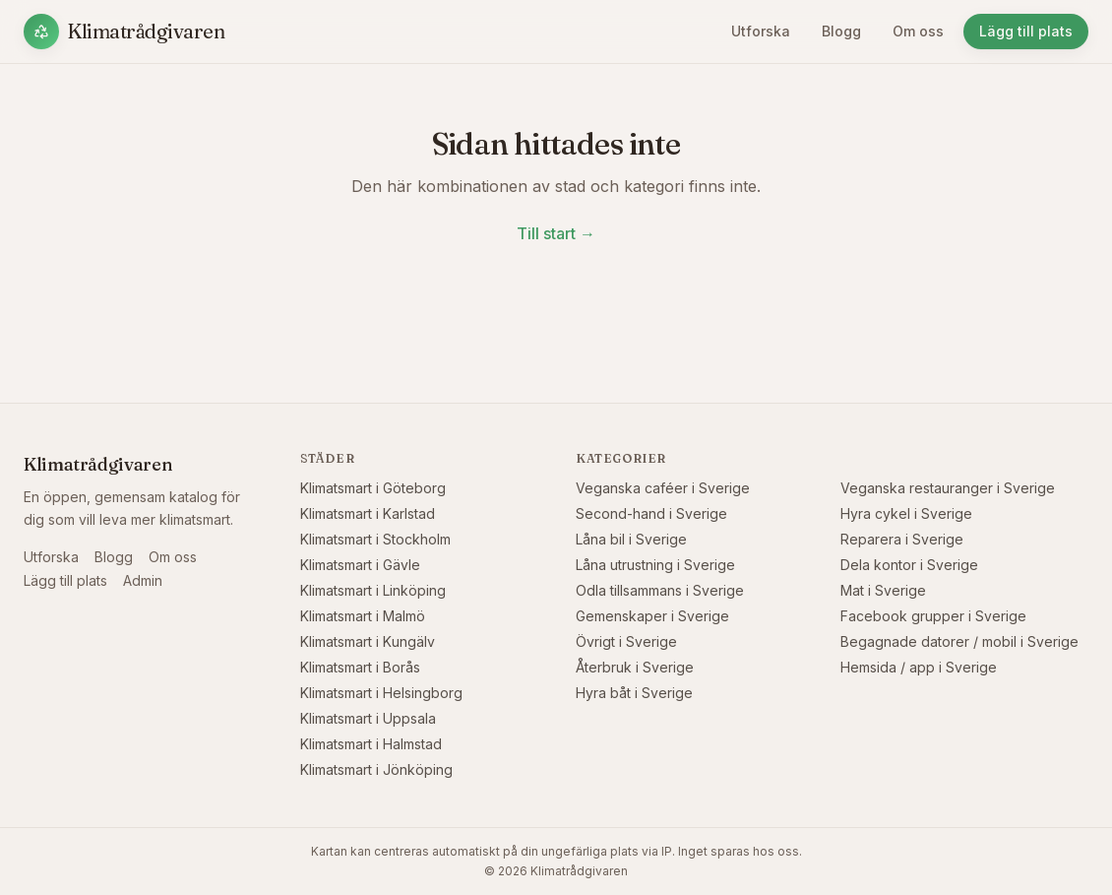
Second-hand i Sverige (651, 513)
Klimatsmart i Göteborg (373, 487)
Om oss (918, 31)
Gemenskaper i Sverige (652, 615)
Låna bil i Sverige (631, 539)
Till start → (556, 233)
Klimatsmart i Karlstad (367, 513)
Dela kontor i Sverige (909, 564)
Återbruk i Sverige (635, 667)
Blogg (841, 31)
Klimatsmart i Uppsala (368, 718)
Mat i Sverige (883, 590)
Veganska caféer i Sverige (663, 487)
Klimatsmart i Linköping (373, 590)
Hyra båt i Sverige (634, 692)
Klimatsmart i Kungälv (367, 641)
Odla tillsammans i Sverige (660, 590)
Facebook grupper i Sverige (933, 615)
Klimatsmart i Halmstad (371, 743)
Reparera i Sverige (901, 539)
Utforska (760, 31)
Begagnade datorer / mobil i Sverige (959, 641)
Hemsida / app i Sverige (918, 667)
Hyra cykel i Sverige (906, 513)
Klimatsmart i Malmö (362, 615)
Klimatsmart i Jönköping (376, 769)
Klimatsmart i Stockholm (375, 539)
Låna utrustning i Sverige (655, 564)
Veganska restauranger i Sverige (947, 487)
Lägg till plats (1026, 31)
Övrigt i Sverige (626, 641)
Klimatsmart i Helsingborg (381, 692)
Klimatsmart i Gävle (360, 564)
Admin (142, 580)
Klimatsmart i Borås (360, 667)
